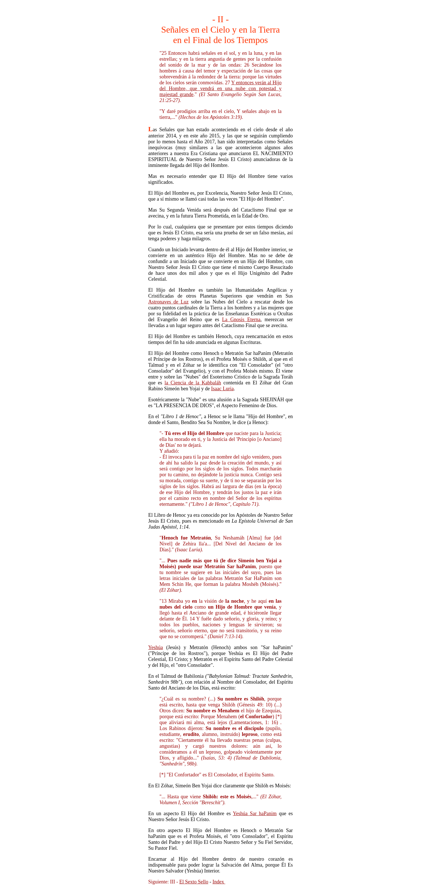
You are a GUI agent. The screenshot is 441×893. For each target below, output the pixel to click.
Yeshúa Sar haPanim (255, 813)
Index (218, 882)
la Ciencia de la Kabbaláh (193, 383)
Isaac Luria (222, 388)
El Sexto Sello (193, 882)
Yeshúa (155, 647)
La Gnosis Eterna (241, 319)
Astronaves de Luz (168, 302)
